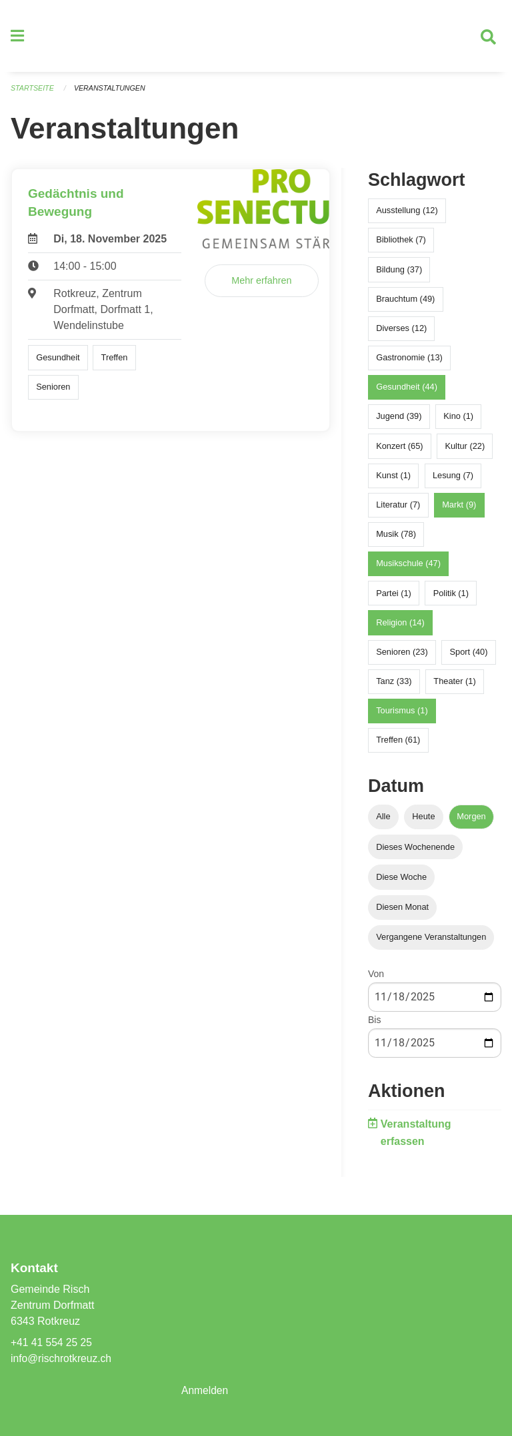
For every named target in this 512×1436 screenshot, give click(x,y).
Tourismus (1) (402, 716)
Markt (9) (459, 510)
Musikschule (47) (408, 568)
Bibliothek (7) (401, 245)
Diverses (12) (401, 333)
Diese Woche (401, 882)
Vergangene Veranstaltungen (431, 942)
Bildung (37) (399, 274)
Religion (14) (400, 627)
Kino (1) (458, 421)
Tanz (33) (393, 686)
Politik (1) (451, 598)
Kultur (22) (465, 451)
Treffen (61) (398, 745)
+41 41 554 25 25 (52, 1342)
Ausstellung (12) (406, 215)
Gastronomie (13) (409, 363)
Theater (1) (454, 686)
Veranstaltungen (112, 93)
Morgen (471, 822)
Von (376, 979)
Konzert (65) (399, 451)
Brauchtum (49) (405, 303)
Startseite (33, 93)
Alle (383, 822)
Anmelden (205, 1390)
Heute (423, 822)
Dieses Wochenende (415, 852)
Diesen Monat (402, 912)
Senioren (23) (402, 657)
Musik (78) (396, 539)
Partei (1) (393, 598)
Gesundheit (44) (406, 392)
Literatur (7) (398, 510)
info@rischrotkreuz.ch (62, 1358)
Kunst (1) (393, 481)
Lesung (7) (453, 481)
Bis (374, 1025)
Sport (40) (469, 657)
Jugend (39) (398, 421)
